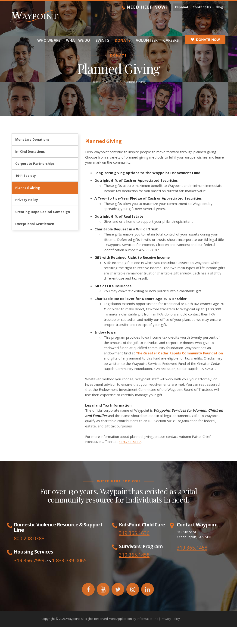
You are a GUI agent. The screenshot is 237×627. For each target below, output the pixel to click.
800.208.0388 (29, 538)
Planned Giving (27, 187)
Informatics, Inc (147, 619)
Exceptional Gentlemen (34, 224)
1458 (144, 555)
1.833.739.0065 (69, 560)
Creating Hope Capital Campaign (42, 212)
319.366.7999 (29, 560)
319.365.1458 (192, 547)
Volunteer (147, 40)
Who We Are (48, 40)
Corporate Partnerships (35, 163)
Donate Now (205, 39)
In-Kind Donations (30, 151)
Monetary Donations (32, 139)
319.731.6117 (130, 441)
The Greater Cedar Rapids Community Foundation (179, 353)
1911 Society (25, 175)
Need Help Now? (145, 7)
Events (102, 40)
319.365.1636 (134, 533)
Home (96, 81)
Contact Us (202, 7)
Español (181, 7)
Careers (171, 40)
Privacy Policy (26, 199)
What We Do (78, 40)
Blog (219, 7)
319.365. (128, 555)
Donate (122, 40)
